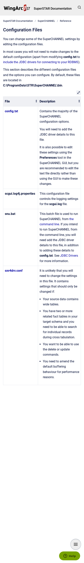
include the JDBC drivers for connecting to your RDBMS (40, 62)
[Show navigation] (75, 544)
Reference (65, 20)
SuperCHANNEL (46, 20)
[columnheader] (20, 101)
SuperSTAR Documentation (53, 8)
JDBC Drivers (69, 255)
